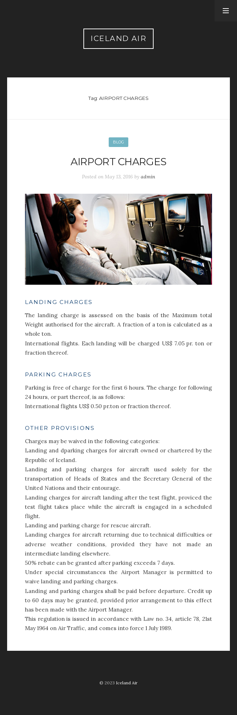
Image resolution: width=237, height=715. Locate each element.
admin (148, 176)
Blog (118, 142)
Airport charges (118, 161)
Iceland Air (118, 38)
